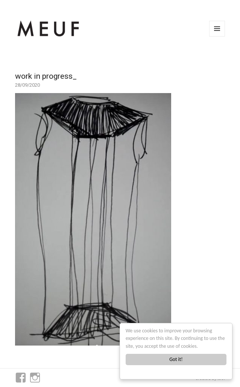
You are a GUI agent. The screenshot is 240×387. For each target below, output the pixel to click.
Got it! (175, 359)
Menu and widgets (217, 36)
